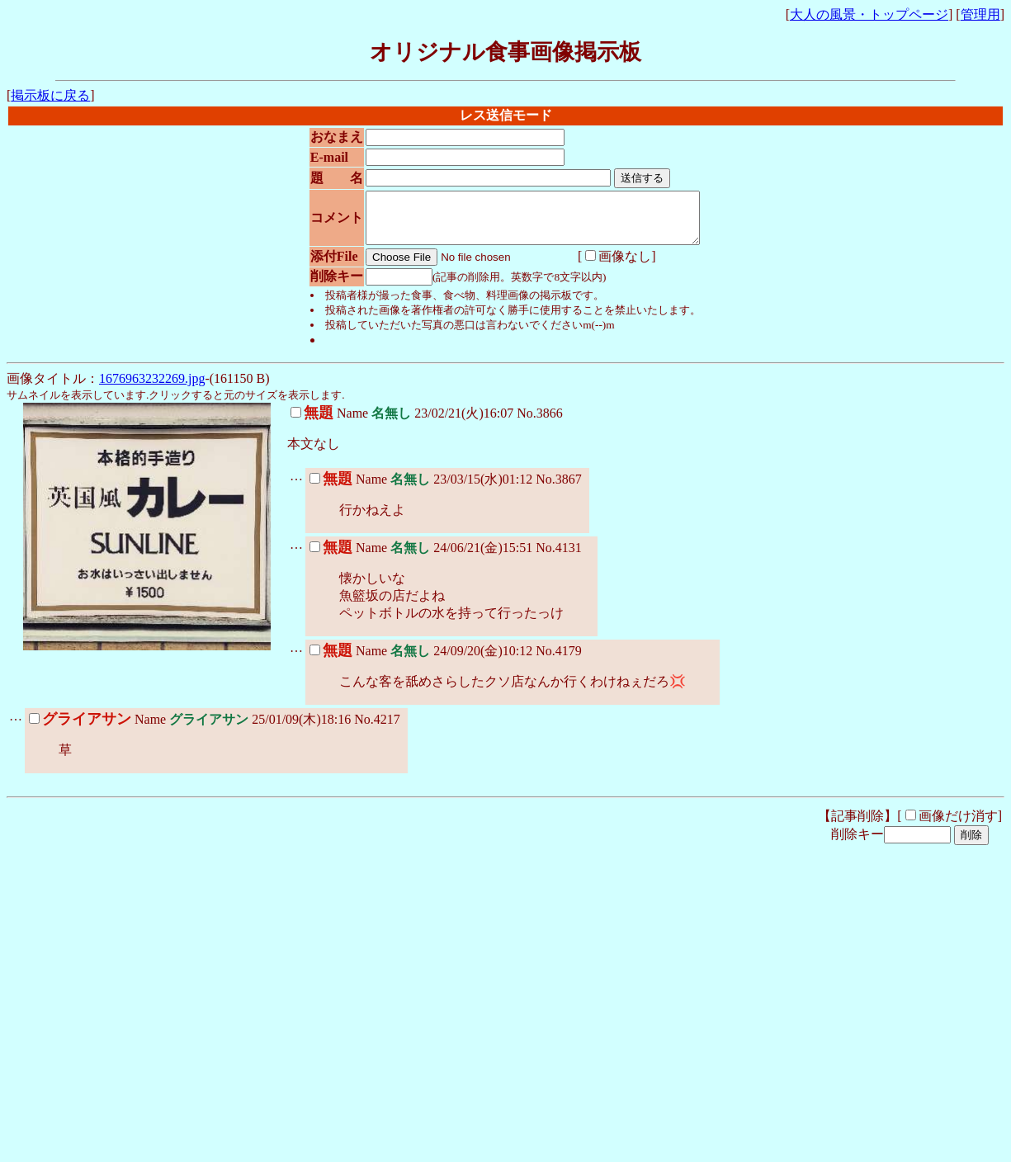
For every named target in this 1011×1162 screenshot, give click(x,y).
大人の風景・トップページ (869, 14)
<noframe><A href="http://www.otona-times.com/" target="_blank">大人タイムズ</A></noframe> (254, 1119)
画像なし (599, 266)
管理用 (980, 14)
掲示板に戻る (50, 95)
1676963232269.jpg (152, 388)
